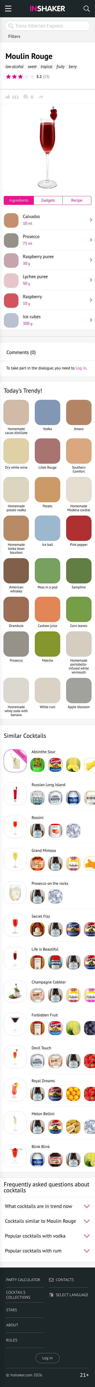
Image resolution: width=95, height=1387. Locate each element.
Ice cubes (55, 320)
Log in (47, 1358)
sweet (32, 66)
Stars (11, 1310)
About (12, 1325)
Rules (11, 1340)
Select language (68, 1294)
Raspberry (55, 300)
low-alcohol (14, 66)
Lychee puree (55, 280)
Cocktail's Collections (18, 1295)
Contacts (61, 1279)
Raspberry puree (55, 260)
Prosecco (55, 240)
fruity (60, 66)
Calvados (55, 220)
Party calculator (23, 1279)
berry (73, 66)
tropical (46, 66)
